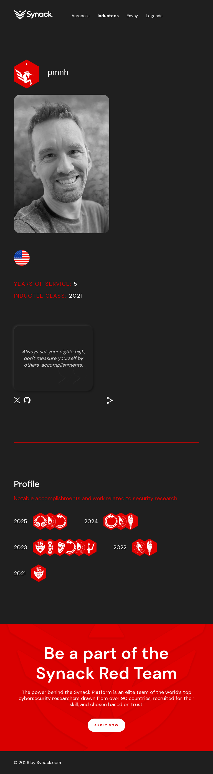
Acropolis (81, 16)
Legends (154, 16)
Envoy (132, 16)
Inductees (108, 16)
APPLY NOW (106, 725)
